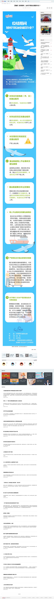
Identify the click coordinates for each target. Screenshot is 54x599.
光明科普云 (4, 3)
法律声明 (41, 597)
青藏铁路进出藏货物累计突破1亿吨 (9, 574)
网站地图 (50, 597)
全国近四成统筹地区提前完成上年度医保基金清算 (12, 421)
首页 (2, 3)
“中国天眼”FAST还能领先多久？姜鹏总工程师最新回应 (6, 381)
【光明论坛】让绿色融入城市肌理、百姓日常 (11, 482)
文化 (20, 1)
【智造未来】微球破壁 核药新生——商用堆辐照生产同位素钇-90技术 (45, 46)
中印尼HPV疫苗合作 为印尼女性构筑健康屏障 (12, 564)
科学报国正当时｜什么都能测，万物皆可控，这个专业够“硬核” (45, 50)
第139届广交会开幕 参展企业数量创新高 (10, 492)
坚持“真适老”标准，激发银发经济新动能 (11, 543)
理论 (17, 1)
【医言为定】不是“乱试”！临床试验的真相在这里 (48, 375)
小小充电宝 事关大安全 (7, 554)
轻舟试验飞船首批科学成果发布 (9, 441)
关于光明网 (29, 597)
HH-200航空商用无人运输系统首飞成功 (10, 462)
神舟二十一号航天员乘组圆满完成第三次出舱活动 (12, 400)
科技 (23, 1)
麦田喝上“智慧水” (6, 513)
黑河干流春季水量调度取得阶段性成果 (10, 533)
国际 (11, 1)
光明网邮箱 (45, 597)
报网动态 (33, 597)
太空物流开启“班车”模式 (8, 451)
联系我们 (37, 597)
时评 (14, 1)
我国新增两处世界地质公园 (8, 472)
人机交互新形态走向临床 (8, 584)
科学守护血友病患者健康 (8, 411)
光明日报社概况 (24, 597)
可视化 (8, 3)
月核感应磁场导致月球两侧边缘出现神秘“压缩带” (12, 390)
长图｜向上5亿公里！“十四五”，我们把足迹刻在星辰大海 (45, 57)
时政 (8, 1)
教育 (25, 1)
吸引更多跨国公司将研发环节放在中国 (10, 431)
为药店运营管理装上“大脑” (8, 523)
